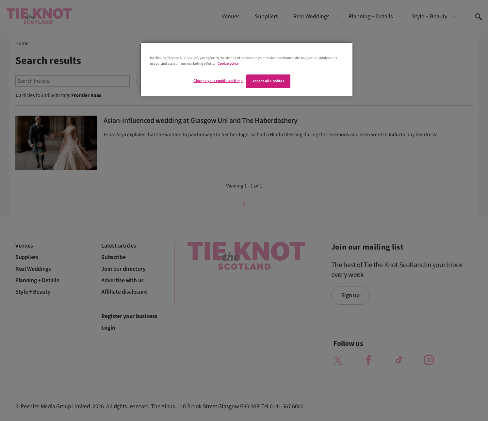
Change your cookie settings (217, 81)
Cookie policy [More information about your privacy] (228, 63)
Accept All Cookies (268, 81)
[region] (246, 69)
